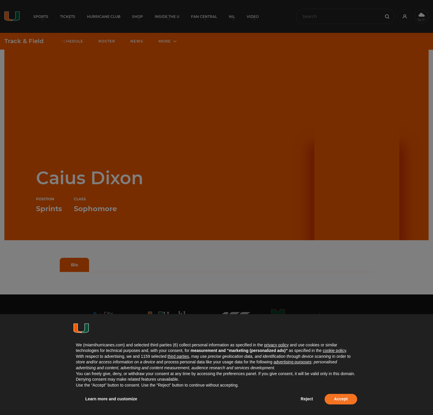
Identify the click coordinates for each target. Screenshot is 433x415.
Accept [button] (341, 399)
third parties (178, 356)
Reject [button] (307, 399)
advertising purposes (292, 362)
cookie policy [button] (334, 350)
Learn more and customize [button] (111, 399)
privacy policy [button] (276, 345)
